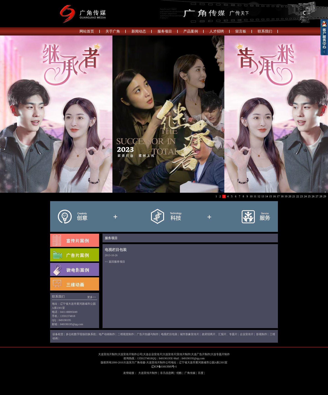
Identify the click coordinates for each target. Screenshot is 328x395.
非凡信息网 (167, 373)
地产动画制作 (107, 334)
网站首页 (86, 31)
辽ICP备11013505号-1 (164, 366)
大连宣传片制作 (147, 373)
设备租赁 (57, 334)
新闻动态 (138, 31)
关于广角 (112, 31)
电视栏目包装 (169, 334)
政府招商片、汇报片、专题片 (219, 334)
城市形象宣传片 (189, 334)
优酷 (179, 373)
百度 (200, 373)
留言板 (240, 31)
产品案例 (190, 31)
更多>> (91, 297)
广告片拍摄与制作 (148, 334)
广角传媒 (189, 373)
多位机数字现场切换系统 (81, 334)
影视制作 (261, 334)
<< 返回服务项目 (115, 261)
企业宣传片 (247, 334)
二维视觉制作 (126, 334)
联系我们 (265, 31)
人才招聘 (216, 31)
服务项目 (164, 31)
